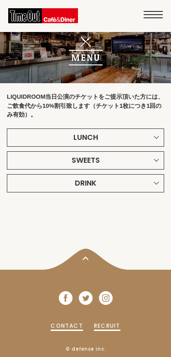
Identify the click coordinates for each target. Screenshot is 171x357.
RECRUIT (107, 326)
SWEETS (86, 160)
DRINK (86, 183)
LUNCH (85, 137)
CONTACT (67, 326)
